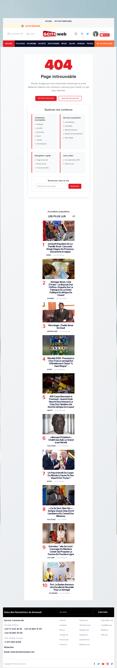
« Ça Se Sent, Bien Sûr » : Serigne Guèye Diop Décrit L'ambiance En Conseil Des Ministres (61, 512)
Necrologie (52, 331)
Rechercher (75, 186)
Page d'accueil (42, 160)
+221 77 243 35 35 (13, 629)
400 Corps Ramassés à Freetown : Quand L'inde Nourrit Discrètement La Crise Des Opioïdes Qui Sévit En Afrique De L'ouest (61, 401)
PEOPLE (90, 44)
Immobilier (68, 126)
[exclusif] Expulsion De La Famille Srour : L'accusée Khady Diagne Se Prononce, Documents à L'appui (60, 248)
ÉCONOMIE (31, 44)
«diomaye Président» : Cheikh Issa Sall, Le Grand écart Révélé (60, 440)
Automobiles (69, 122)
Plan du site (69, 164)
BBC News (104, 630)
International (41, 144)
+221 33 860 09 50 (13, 633)
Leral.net (62, 620)
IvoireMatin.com (106, 625)
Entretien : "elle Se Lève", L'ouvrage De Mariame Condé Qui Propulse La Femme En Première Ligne (61, 550)
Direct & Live (41, 164)
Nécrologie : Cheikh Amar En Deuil (60, 326)
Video (48, 255)
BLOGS (72, 44)
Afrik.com (104, 635)
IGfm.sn (62, 630)
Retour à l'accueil (46, 98)
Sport (39, 136)
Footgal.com (64, 635)
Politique (40, 124)
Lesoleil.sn (63, 625)
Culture (39, 140)
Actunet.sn (63, 645)
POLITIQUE (20, 44)
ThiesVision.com (84, 625)
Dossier (50, 298)
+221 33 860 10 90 (33, 629)
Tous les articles (43, 168)
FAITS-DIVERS (53, 44)
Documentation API (72, 160)
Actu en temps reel (63, 21)
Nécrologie (69, 138)
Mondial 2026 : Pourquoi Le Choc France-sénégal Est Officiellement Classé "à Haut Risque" (60, 362)
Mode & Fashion (71, 130)
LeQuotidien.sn (84, 640)
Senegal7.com (84, 630)
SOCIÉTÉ (42, 44)
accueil (8, 44)
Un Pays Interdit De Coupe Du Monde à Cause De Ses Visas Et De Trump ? (61, 475)
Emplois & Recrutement (74, 134)
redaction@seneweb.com (22, 652)
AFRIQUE (81, 44)
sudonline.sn (83, 635)
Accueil (48, 21)
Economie (53, 593)
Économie (40, 132)
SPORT (64, 44)
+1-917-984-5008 (12, 642)
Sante (49, 410)
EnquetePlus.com (107, 620)
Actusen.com (64, 640)
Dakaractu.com (84, 645)
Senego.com (83, 620)
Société (40, 128)
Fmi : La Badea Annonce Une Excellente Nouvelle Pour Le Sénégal (62, 587)
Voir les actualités (70, 98)
